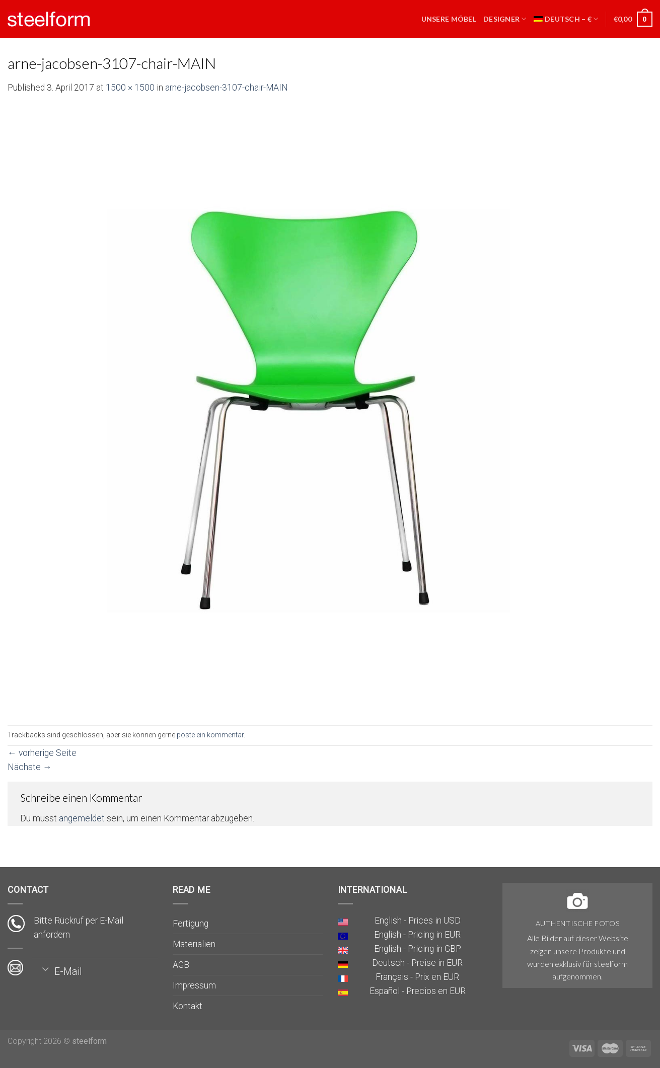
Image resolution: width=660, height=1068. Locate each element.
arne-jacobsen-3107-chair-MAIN (226, 88)
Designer (505, 19)
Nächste (30, 767)
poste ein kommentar (210, 735)
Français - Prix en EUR (417, 977)
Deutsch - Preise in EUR (417, 963)
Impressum (194, 985)
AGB (181, 965)
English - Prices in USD (418, 921)
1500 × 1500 (130, 88)
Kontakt (187, 1006)
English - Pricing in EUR (417, 935)
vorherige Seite (42, 753)
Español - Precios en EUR (418, 991)
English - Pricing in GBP (417, 949)
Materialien (194, 944)
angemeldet (82, 818)
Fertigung (190, 924)
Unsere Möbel (448, 19)
